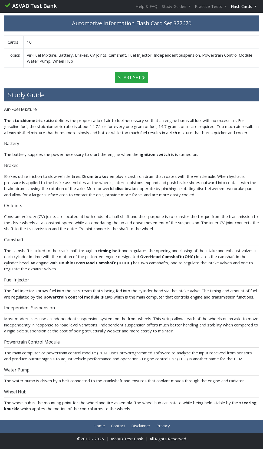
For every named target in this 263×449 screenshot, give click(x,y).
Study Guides (175, 6)
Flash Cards (242, 6)
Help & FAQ (146, 6)
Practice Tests (209, 6)
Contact (118, 425)
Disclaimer (140, 425)
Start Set (131, 78)
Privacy (163, 425)
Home (99, 425)
